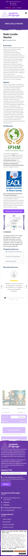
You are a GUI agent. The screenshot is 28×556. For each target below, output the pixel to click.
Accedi (13, 7)
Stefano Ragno (7, 519)
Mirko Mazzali (6, 522)
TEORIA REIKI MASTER (11, 273)
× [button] (26, 531)
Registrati (19, 7)
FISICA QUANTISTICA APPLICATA (14, 264)
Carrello (8, 7)
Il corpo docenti (7, 514)
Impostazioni (22, 553)
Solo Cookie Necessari (7, 551)
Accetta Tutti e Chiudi (20, 551)
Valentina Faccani (8, 527)
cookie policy (12, 548)
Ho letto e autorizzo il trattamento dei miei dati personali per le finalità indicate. (13, 479)
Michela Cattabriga (8, 524)
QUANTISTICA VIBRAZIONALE (13, 269)
